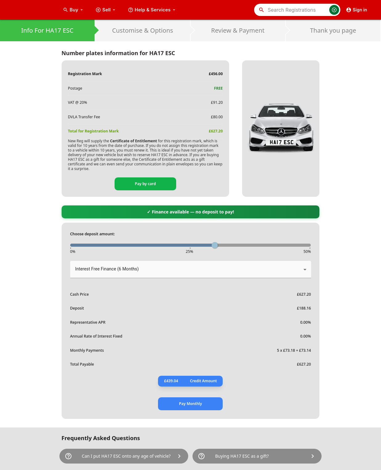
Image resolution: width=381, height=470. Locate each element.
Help (152, 10)
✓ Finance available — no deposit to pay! (190, 212)
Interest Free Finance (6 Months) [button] (107, 268)
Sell (106, 10)
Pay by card (145, 183)
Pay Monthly (190, 403)
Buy (73, 10)
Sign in (356, 10)
